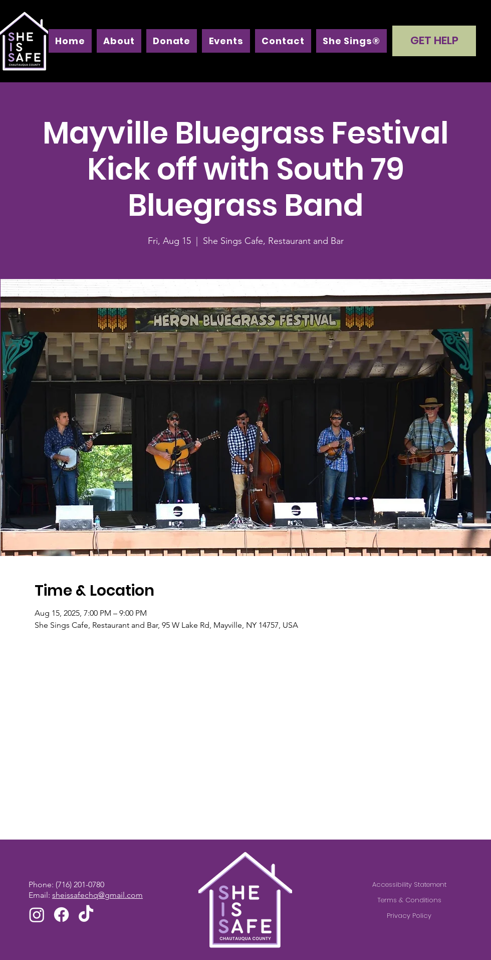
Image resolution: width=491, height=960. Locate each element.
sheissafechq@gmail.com (97, 895)
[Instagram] (37, 914)
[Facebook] (61, 914)
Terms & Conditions (409, 900)
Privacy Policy (409, 915)
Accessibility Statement (409, 884)
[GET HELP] (434, 41)
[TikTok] (86, 914)
